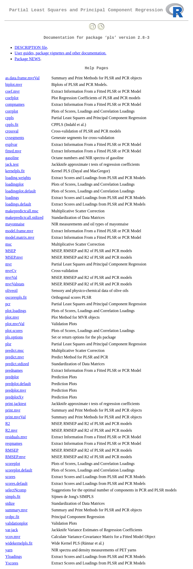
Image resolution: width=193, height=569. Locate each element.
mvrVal (11, 277)
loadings (12, 197)
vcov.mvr (12, 536)
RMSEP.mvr (15, 457)
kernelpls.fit (15, 171)
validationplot (16, 523)
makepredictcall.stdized (24, 217)
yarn (8, 550)
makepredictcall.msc (21, 211)
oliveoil (11, 290)
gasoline (12, 158)
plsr (8, 344)
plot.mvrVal (14, 324)
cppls (9, 118)
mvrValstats (14, 284)
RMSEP (11, 450)
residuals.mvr (16, 437)
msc (8, 244)
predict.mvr (14, 357)
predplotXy (14, 397)
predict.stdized (17, 364)
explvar (11, 144)
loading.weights (18, 178)
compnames (14, 104)
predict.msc (14, 350)
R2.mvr (11, 430)
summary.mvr (16, 510)
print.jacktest (15, 403)
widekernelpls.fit (18, 543)
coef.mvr (12, 91)
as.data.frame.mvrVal (22, 78)
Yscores (11, 563)
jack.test (12, 164)
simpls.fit (12, 496)
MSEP (10, 251)
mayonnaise (14, 224)
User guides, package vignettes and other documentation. (60, 53)
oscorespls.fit (16, 297)
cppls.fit (11, 124)
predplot (12, 377)
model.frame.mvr (19, 231)
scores (10, 477)
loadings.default (18, 204)
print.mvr (12, 410)
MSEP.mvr (14, 257)
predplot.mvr (15, 390)
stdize (10, 503)
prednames (14, 370)
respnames (13, 443)
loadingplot (14, 184)
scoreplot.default (18, 470)
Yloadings (13, 556)
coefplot (11, 98)
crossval (11, 131)
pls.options (14, 337)
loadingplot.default (20, 191)
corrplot (11, 111)
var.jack (11, 530)
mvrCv (10, 271)
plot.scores (14, 330)
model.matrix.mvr (19, 237)
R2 (7, 423)
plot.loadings (15, 311)
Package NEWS (27, 59)
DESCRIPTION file (31, 47)
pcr (7, 304)
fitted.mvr (13, 151)
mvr (8, 264)
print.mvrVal (15, 417)
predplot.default (18, 384)
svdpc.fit (12, 517)
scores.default (16, 483)
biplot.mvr (13, 84)
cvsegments (14, 138)
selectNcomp (15, 490)
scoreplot (12, 463)
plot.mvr (12, 317)
